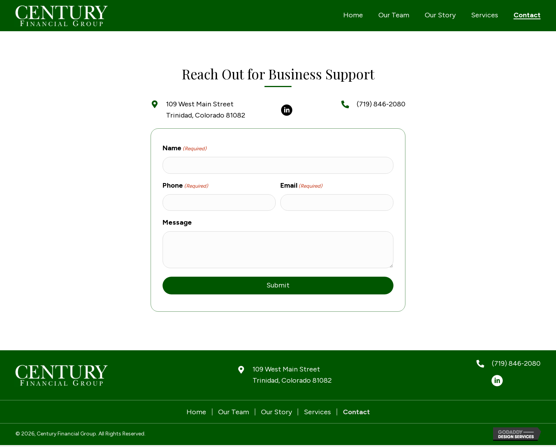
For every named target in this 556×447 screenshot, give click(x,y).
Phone (185, 185)
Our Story (276, 411)
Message (177, 222)
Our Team (233, 411)
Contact (356, 411)
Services (317, 411)
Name (185, 148)
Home (196, 411)
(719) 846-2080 (381, 104)
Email (301, 185)
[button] (286, 110)
